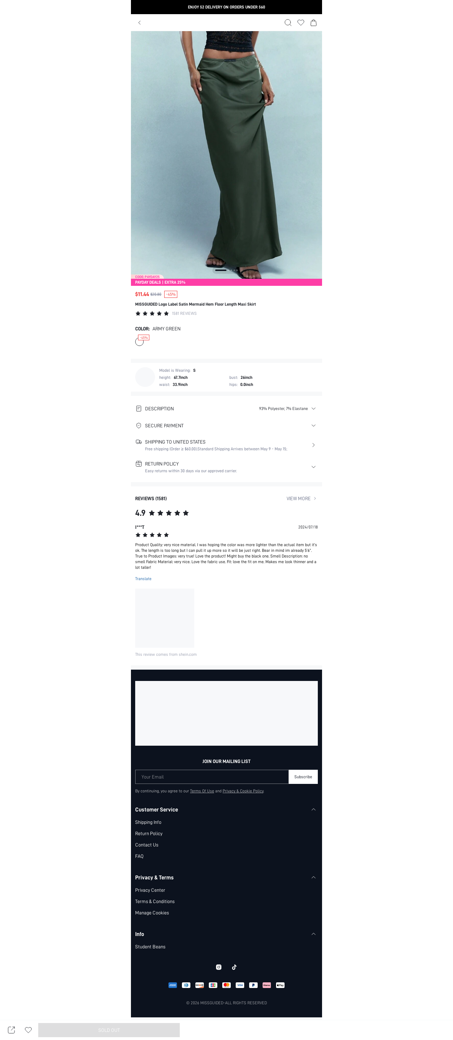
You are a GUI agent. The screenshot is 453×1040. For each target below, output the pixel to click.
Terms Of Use (202, 790)
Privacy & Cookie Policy (243, 790)
